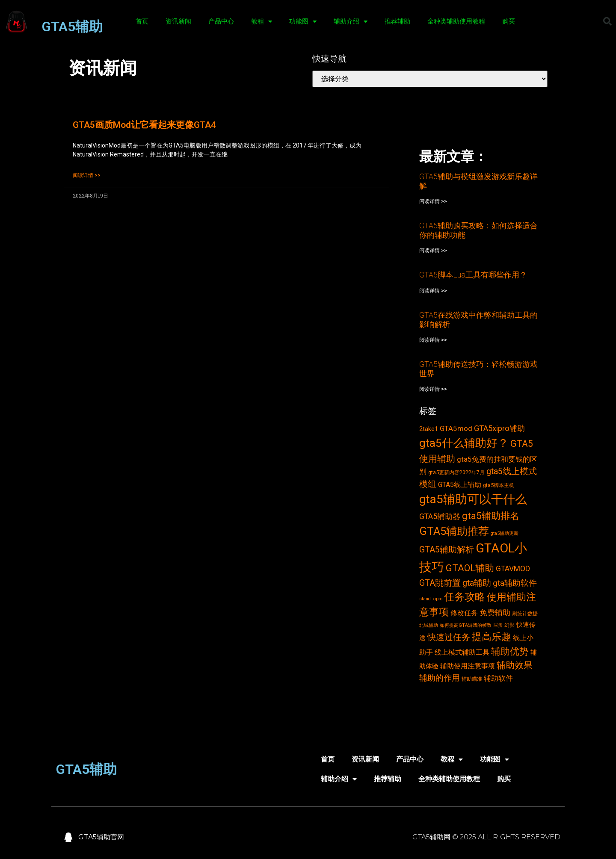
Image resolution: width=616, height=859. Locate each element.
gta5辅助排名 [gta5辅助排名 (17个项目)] (490, 515)
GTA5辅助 (72, 26)
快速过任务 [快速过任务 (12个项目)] (448, 637)
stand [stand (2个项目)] (425, 599)
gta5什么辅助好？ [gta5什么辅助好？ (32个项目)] (464, 443)
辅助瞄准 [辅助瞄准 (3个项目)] (472, 679)
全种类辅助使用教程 (456, 21)
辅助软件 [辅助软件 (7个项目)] (498, 678)
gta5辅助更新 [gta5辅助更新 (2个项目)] (504, 533)
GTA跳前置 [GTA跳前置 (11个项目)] (440, 583)
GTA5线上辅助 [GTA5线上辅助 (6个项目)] (459, 485)
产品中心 (221, 21)
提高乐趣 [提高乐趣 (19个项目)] (491, 637)
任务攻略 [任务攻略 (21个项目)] (464, 597)
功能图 (303, 21)
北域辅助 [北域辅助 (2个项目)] (428, 625)
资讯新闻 (178, 21)
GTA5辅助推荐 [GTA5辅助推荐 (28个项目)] (454, 531)
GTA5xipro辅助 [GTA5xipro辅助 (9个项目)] (499, 428)
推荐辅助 (397, 21)
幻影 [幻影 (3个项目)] (509, 625)
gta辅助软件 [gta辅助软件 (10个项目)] (515, 583)
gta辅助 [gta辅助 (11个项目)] (476, 583)
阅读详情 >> (87, 175)
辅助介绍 (350, 21)
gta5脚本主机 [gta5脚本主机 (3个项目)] (498, 485)
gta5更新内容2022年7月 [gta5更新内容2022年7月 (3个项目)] (456, 472)
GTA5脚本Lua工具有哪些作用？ (473, 274)
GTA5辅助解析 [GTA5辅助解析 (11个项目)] (446, 550)
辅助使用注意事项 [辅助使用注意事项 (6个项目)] (467, 666)
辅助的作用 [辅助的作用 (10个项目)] (439, 678)
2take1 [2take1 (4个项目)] (428, 428)
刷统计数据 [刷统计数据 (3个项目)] (525, 613)
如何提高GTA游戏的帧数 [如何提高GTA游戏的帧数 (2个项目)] (466, 625)
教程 (261, 21)
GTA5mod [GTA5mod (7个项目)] (456, 428)
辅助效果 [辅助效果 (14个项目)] (515, 665)
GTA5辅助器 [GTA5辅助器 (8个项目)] (439, 516)
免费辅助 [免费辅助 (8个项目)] (495, 612)
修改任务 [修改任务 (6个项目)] (464, 613)
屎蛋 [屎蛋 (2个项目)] (498, 625)
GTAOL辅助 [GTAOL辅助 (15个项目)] (470, 568)
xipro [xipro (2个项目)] (437, 599)
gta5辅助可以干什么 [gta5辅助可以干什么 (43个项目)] (473, 499)
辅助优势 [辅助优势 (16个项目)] (510, 651)
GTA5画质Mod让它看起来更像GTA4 (144, 125)
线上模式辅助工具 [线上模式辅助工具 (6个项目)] (462, 652)
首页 (142, 21)
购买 (508, 21)
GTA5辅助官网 (101, 837)
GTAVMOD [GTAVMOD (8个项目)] (513, 568)
